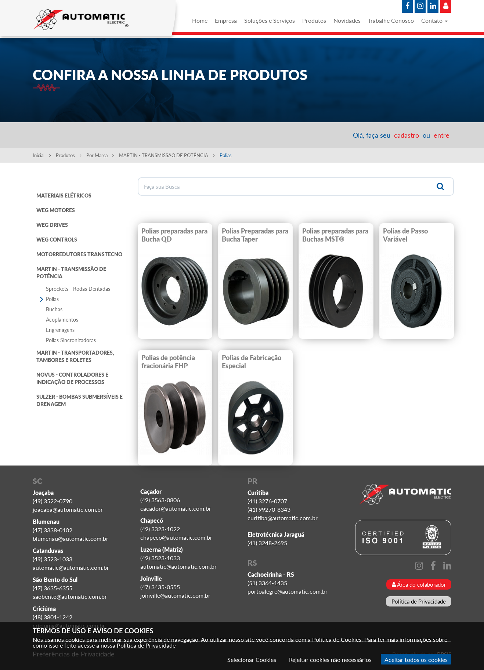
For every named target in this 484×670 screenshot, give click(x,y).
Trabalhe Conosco (391, 20)
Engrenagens (60, 330)
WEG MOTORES (55, 210)
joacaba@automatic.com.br (68, 509)
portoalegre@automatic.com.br (288, 591)
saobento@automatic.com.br (70, 596)
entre (441, 135)
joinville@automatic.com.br (175, 595)
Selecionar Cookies (251, 659)
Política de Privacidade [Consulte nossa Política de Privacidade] (146, 645)
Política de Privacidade (418, 601)
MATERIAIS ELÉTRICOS (63, 195)
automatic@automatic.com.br (71, 567)
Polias (52, 299)
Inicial (42, 155)
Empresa (226, 20)
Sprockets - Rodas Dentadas (78, 289)
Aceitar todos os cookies (416, 659)
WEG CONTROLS (56, 239)
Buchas (54, 309)
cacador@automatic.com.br (175, 508)
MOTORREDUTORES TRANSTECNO (79, 254)
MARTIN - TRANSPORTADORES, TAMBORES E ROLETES (75, 356)
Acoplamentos (62, 319)
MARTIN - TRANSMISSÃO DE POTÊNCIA (167, 155)
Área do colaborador (419, 584)
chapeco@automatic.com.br (176, 537)
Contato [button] (434, 20)
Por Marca (100, 155)
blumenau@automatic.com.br (70, 538)
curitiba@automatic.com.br (283, 517)
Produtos (314, 20)
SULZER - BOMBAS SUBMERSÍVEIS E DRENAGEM (79, 400)
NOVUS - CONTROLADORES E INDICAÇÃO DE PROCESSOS (72, 378)
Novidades (347, 20)
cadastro (406, 135)
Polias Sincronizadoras (71, 340)
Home (199, 20)
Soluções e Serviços (269, 20)
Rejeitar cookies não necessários (330, 659)
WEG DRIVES (52, 225)
